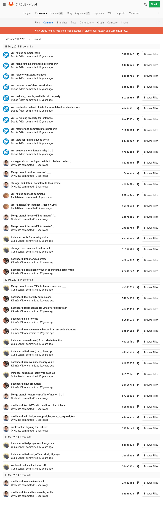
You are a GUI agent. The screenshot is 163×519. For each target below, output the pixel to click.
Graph (100, 22)
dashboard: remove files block (28, 481)
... (51, 150)
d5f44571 (128, 320)
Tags (73, 22)
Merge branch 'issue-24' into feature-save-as (36, 286)
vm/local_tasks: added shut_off (28, 465)
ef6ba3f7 (128, 260)
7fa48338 (128, 173)
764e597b (128, 466)
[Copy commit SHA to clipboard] (138, 54)
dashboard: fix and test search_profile (32, 492)
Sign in (154, 4)
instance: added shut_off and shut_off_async (36, 454)
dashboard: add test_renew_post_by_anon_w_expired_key (43, 416)
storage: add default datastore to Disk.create (36, 183)
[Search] (145, 4)
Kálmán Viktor (19, 262)
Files (37, 22)
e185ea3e (128, 406)
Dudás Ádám (18, 56)
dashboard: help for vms (24, 318)
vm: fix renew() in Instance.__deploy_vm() (34, 204)
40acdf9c (128, 341)
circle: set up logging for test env (29, 427)
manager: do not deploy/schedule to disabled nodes (40, 161)
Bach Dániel (17, 197)
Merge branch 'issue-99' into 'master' (31, 226)
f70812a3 (128, 151)
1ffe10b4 (128, 482)
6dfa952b (128, 417)
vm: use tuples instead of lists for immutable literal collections (45, 107)
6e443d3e (128, 119)
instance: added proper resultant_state (32, 443)
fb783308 (128, 162)
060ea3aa (128, 195)
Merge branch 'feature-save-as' (28, 172)
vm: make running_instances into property (34, 63)
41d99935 (128, 309)
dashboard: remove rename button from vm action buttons (43, 329)
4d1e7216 (128, 352)
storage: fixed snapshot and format (30, 248)
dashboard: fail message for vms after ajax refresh (39, 307)
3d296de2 (128, 54)
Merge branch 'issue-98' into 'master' (31, 215)
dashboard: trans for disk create (29, 259)
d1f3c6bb (128, 184)
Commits (48, 22)
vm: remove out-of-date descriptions (31, 85)
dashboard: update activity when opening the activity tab (42, 269)
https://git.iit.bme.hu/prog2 (113, 30)
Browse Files (151, 54)
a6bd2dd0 (128, 86)
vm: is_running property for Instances (32, 118)
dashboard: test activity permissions (31, 297)
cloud (33, 4)
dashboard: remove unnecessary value (32, 362)
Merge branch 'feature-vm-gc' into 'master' (34, 394)
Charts (124, 22)
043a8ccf (128, 141)
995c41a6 (128, 330)
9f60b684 (128, 130)
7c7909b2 (128, 249)
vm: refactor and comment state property (34, 128)
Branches (62, 22)
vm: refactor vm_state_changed (28, 74)
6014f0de (128, 238)
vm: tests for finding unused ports (30, 139)
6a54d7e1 (128, 75)
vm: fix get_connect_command (28, 193)
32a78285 (128, 216)
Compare (112, 22)
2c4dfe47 (128, 271)
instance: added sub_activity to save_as (33, 372)
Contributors (87, 22)
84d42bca (128, 65)
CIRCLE (21, 4)
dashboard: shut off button (26, 383)
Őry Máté (16, 165)
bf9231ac (128, 374)
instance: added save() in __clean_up (31, 351)
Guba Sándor (18, 240)
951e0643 (128, 206)
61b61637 (128, 363)
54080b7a (128, 444)
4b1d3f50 (128, 287)
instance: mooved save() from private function (36, 340)
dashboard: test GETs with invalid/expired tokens (38, 405)
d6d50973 (128, 493)
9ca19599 (128, 97)
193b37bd (128, 227)
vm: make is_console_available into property (35, 96)
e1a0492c (128, 108)
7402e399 (128, 298)
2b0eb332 (128, 455)
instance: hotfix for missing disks (29, 237)
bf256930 (128, 395)
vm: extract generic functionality (29, 150)
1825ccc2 (128, 428)
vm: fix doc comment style (25, 53)
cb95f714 (128, 385)
